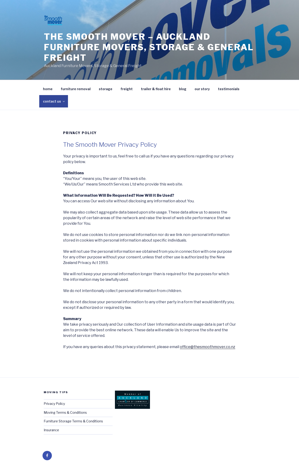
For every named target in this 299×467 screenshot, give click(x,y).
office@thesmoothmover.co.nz (207, 347)
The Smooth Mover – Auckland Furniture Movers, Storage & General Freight (149, 47)
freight (127, 89)
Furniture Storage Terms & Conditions (73, 421)
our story (202, 89)
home (48, 89)
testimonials (228, 89)
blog (182, 89)
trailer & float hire (156, 89)
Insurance (51, 430)
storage (105, 89)
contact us (54, 101)
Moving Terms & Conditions (65, 412)
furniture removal (76, 89)
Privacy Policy (54, 404)
